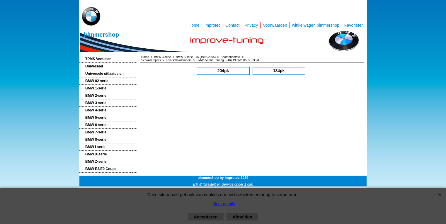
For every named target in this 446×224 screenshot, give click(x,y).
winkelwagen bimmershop (315, 25)
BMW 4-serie (95, 110)
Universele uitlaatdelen (104, 74)
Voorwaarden (275, 25)
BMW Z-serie (96, 161)
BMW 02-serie (96, 81)
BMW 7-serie (95, 132)
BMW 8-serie (95, 140)
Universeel (94, 66)
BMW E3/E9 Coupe (101, 169)
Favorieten (354, 25)
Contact (232, 25)
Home (193, 25)
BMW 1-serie (95, 88)
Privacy (251, 25)
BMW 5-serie (95, 118)
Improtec (212, 25)
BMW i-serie (95, 147)
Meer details (223, 203)
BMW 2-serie (95, 96)
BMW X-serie (96, 154)
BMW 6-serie (95, 125)
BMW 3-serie (95, 103)
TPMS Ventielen (98, 59)
